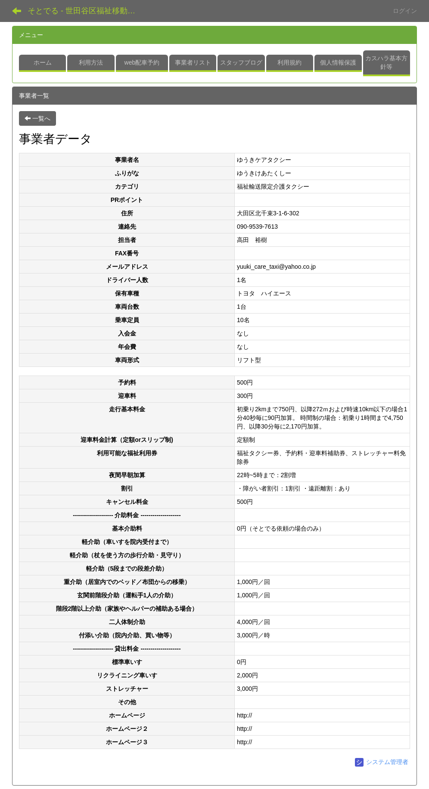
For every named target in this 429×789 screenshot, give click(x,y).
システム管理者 (381, 761)
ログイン (405, 10)
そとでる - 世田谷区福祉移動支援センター (85, 10)
